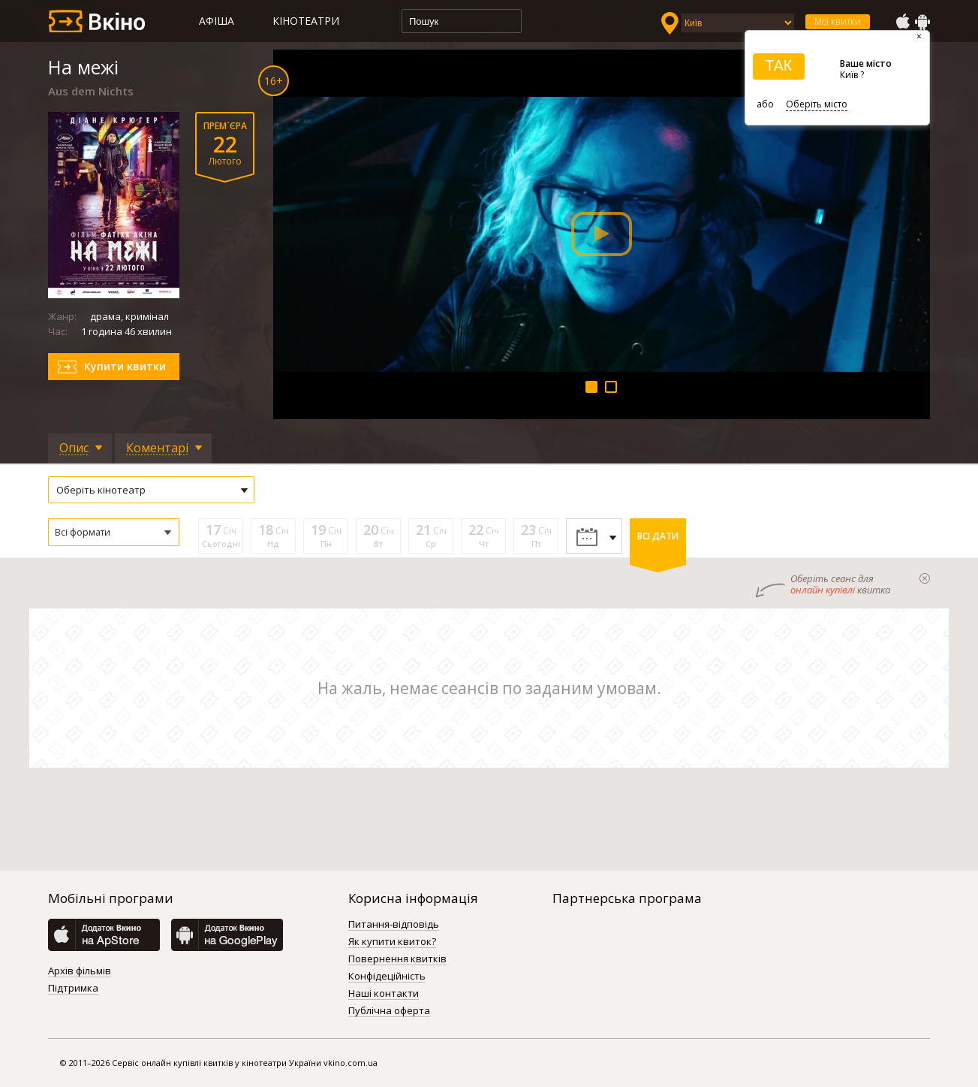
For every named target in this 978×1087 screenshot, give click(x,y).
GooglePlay (922, 22)
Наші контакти (383, 994)
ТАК (778, 65)
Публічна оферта (389, 1011)
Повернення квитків (397, 959)
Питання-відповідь (393, 925)
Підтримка (73, 989)
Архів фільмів (79, 971)
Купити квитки (125, 366)
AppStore (902, 22)
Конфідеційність (387, 977)
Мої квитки (837, 21)
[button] (113, 532)
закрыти (924, 578)
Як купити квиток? (392, 942)
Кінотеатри (305, 21)
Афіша (216, 21)
